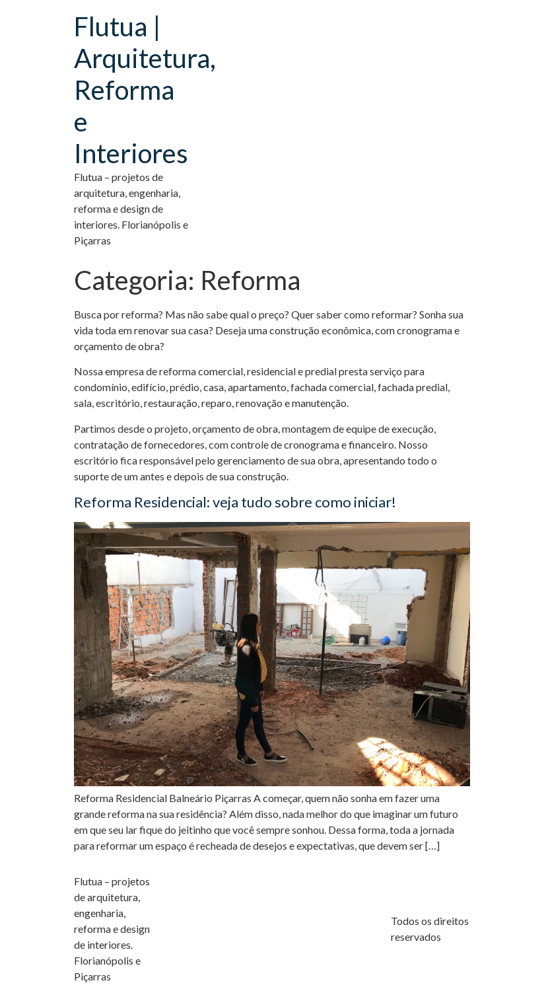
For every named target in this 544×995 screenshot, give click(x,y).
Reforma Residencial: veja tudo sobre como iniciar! (235, 502)
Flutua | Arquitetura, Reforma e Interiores (145, 90)
